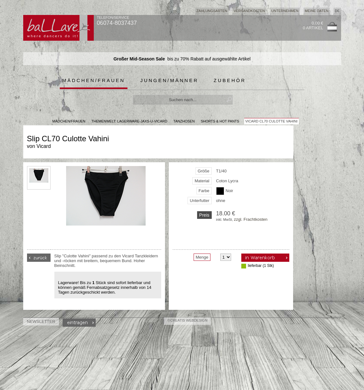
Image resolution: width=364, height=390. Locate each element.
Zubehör (230, 80)
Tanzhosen (184, 121)
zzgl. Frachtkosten (251, 219)
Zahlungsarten (211, 11)
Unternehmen (285, 11)
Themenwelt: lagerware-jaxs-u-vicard (129, 121)
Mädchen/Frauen (93, 80)
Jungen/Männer (169, 80)
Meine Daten (316, 11)
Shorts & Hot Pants (220, 121)
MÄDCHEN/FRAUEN (69, 121)
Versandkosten (249, 11)
